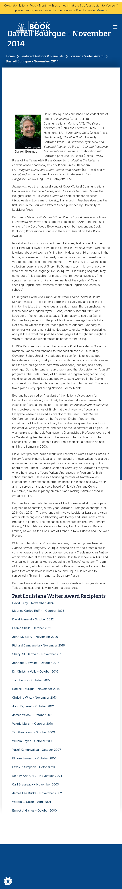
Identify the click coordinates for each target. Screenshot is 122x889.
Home (10, 56)
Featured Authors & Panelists (42, 56)
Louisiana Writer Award (86, 56)
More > (101, 10)
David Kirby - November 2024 (33, 603)
